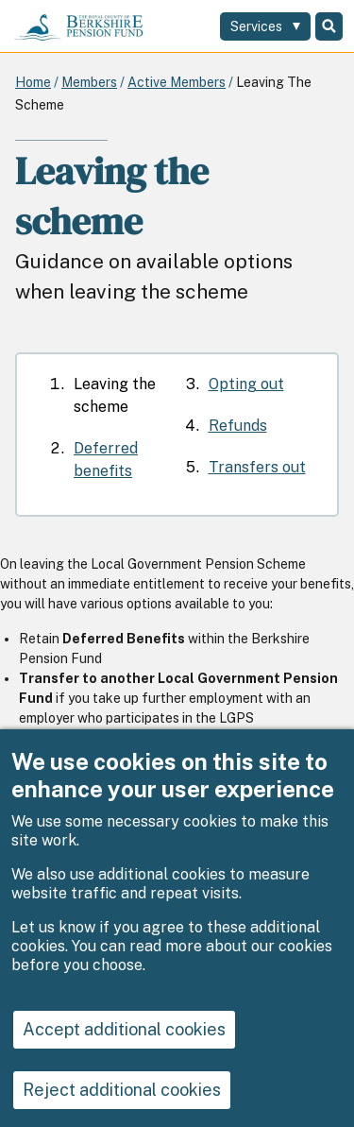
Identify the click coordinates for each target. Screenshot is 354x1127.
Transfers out (257, 467)
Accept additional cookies (124, 1055)
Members (89, 82)
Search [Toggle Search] (329, 26)
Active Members (176, 82)
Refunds (238, 426)
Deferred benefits (106, 459)
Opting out (246, 384)
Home (33, 82)
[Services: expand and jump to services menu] (265, 26)
